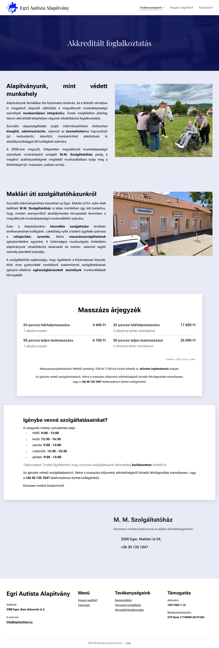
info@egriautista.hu (19, 622)
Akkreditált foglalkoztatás (129, 609)
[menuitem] (154, 7)
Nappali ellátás (123, 600)
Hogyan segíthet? (88, 600)
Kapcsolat (84, 605)
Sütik (128, 643)
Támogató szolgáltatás (128, 605)
